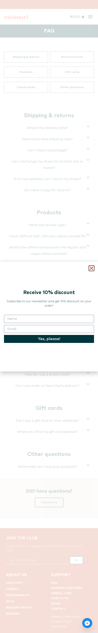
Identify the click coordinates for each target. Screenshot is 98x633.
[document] (49, 316)
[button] (91, 268)
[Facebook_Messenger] (87, 623)
